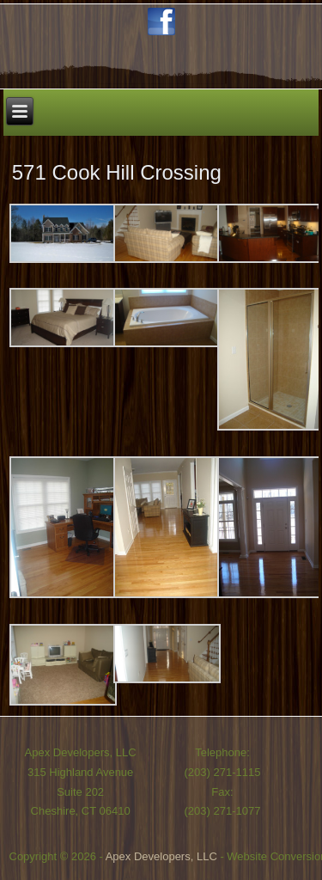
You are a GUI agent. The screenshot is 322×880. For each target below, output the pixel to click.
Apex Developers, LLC (161, 856)
